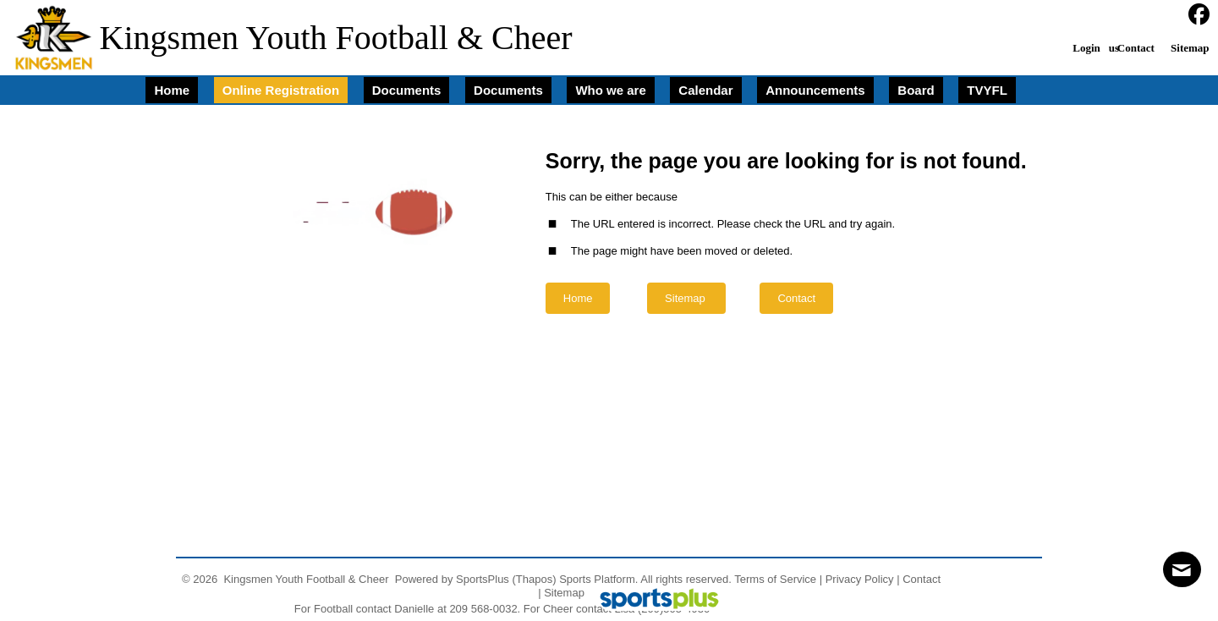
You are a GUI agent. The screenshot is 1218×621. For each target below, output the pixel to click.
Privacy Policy (860, 579)
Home (578, 298)
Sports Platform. (598, 579)
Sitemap (564, 592)
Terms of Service (775, 579)
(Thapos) (535, 579)
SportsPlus (482, 579)
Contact (922, 579)
